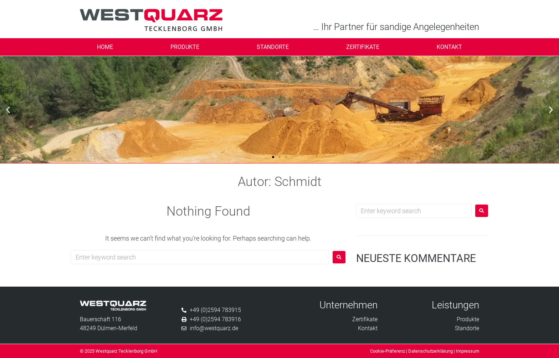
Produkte (184, 47)
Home (105, 47)
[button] (8, 109)
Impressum (467, 351)
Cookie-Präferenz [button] (387, 351)
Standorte (273, 47)
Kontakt (449, 47)
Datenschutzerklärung (430, 351)
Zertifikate (362, 47)
